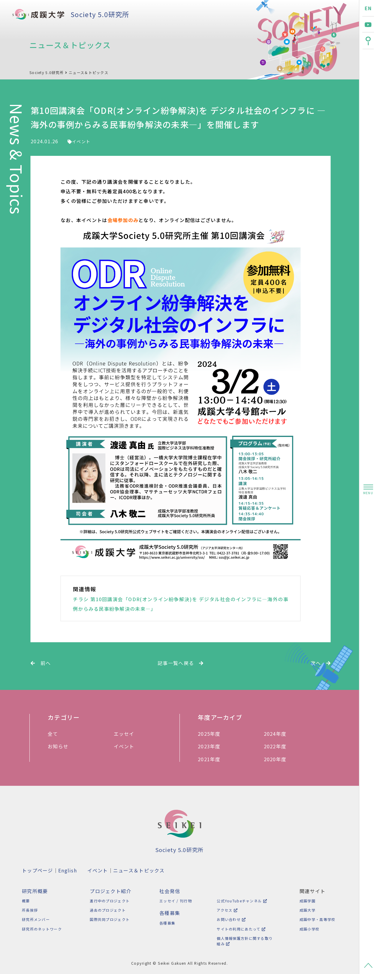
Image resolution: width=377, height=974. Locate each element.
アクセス (224, 910)
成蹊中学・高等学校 (316, 919)
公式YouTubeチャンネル (239, 900)
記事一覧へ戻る (181, 663)
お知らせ (60, 746)
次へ (321, 663)
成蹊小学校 (308, 928)
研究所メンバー (36, 919)
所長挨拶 (30, 910)
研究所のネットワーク (42, 928)
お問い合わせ (228, 919)
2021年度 (212, 759)
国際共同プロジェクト (109, 919)
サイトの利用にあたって (238, 928)
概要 (26, 900)
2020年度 (278, 759)
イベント (79, 141)
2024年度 (278, 733)
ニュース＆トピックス (88, 72)
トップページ (37, 870)
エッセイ (126, 733)
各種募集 (165, 922)
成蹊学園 (306, 900)
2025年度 (212, 733)
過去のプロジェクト (107, 910)
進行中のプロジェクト (109, 900)
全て (56, 733)
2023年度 (212, 746)
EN (368, 8)
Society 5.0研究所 (100, 14)
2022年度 (278, 746)
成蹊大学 (306, 910)
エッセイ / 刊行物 (174, 900)
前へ (41, 663)
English (67, 870)
